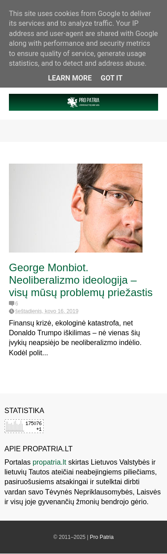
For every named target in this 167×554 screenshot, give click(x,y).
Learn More (70, 78)
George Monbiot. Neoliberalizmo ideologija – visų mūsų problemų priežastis (81, 279)
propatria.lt (49, 462)
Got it (111, 78)
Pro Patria (102, 537)
